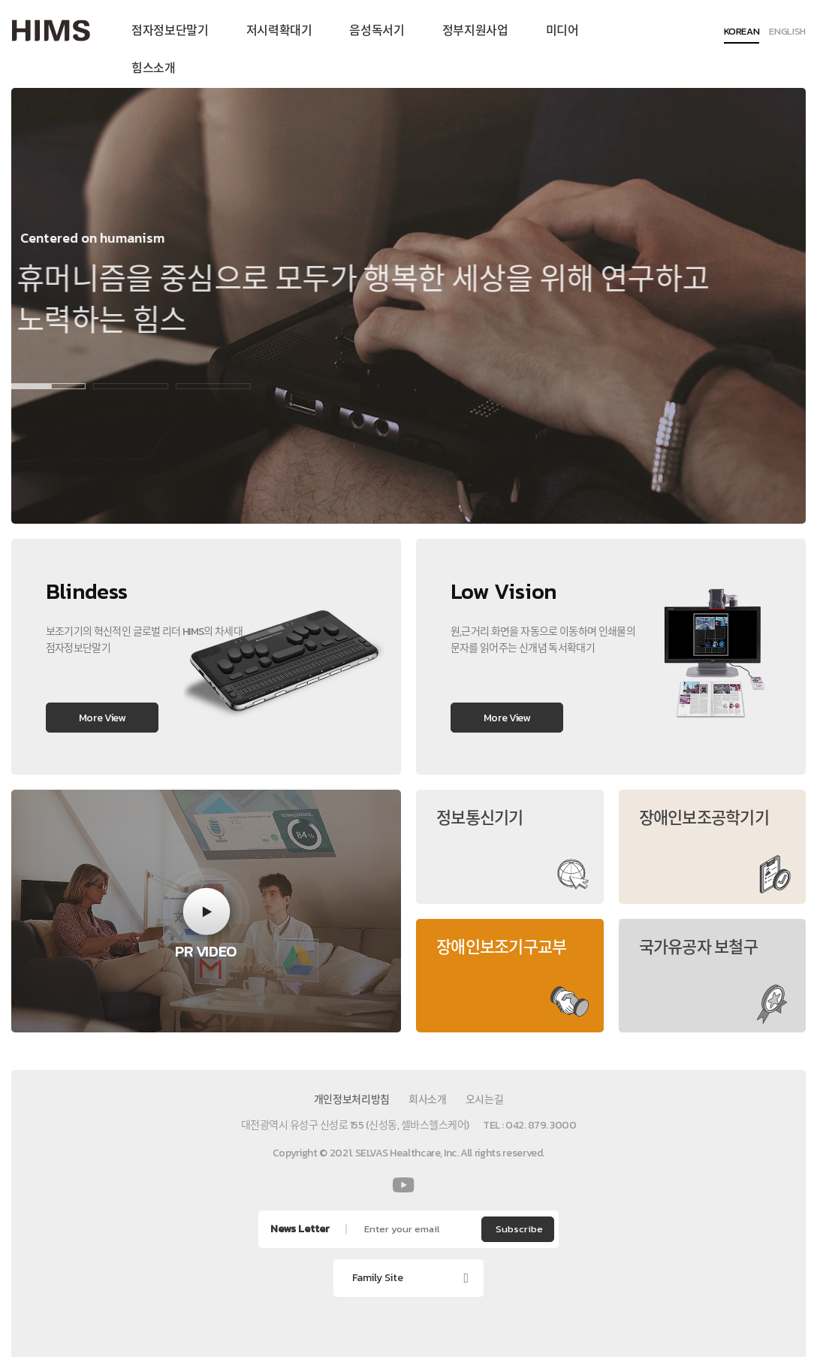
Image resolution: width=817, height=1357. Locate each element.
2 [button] (120, 386)
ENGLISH (787, 32)
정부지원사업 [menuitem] (475, 30)
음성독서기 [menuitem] (376, 30)
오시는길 (485, 1100)
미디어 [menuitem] (562, 30)
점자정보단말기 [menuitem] (170, 30)
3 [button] (203, 386)
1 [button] (37, 386)
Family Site (377, 1278)
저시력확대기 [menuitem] (279, 30)
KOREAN (742, 32)
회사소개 (427, 1100)
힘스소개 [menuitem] (153, 68)
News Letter (300, 1229)
